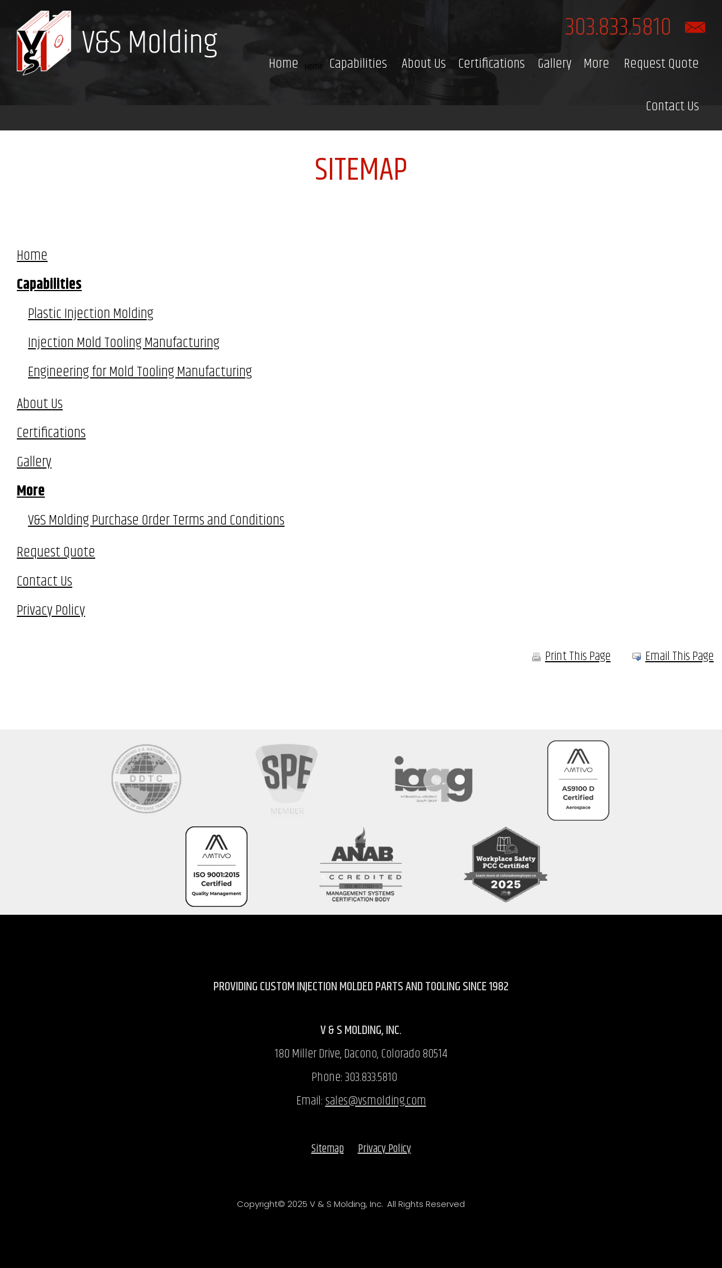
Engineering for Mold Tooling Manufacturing (140, 372)
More (596, 63)
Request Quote (661, 63)
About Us (424, 63)
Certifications (491, 63)
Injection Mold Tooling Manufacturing (124, 343)
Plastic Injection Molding (90, 314)
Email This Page (679, 656)
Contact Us (672, 106)
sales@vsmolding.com (375, 1101)
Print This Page (571, 656)
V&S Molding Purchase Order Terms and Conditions (156, 520)
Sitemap (327, 1149)
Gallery (554, 63)
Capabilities (358, 63)
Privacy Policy (51, 610)
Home (284, 63)
